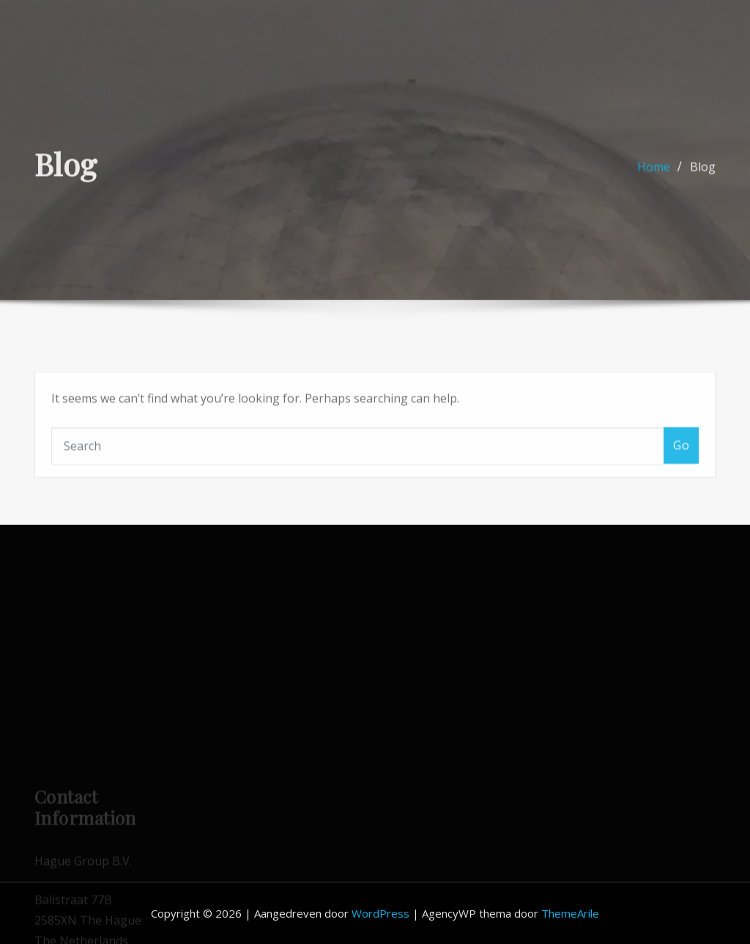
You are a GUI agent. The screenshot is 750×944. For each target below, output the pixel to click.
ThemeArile (570, 913)
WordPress (380, 913)
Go (681, 462)
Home (653, 174)
